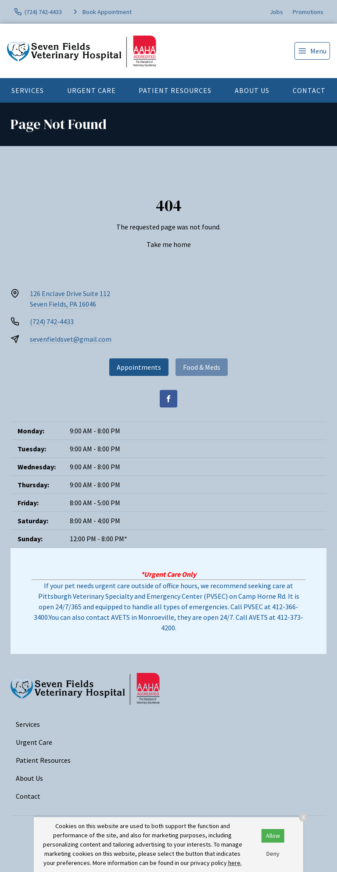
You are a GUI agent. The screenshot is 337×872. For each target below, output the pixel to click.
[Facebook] (168, 398)
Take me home (169, 244)
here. (235, 863)
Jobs (276, 12)
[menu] (312, 51)
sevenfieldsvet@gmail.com (70, 339)
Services (27, 90)
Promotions (308, 12)
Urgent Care (91, 90)
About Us (252, 90)
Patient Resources (175, 90)
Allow (273, 836)
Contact (309, 90)
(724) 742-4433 (52, 321)
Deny (273, 854)
